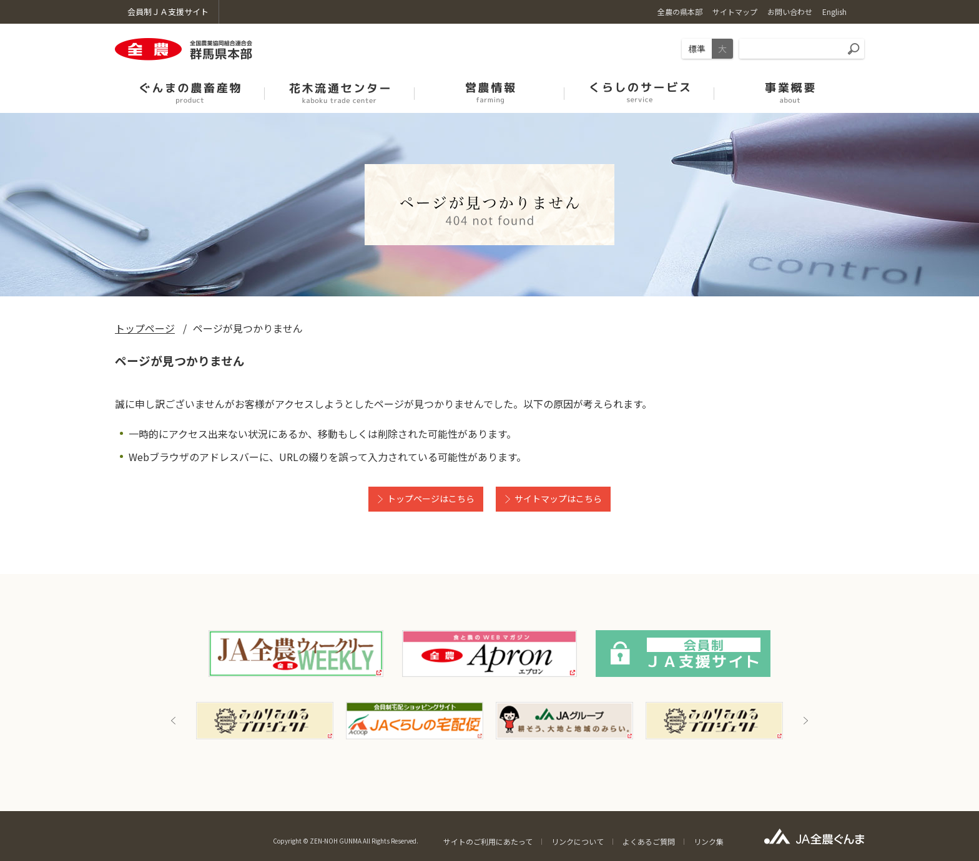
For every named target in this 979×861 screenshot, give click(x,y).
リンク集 (709, 841)
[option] (265, 720)
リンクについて (577, 841)
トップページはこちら (431, 498)
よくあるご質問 (648, 841)
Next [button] (805, 720)
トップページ (145, 328)
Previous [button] (173, 720)
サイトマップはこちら (558, 498)
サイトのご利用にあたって (488, 841)
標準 (697, 48)
